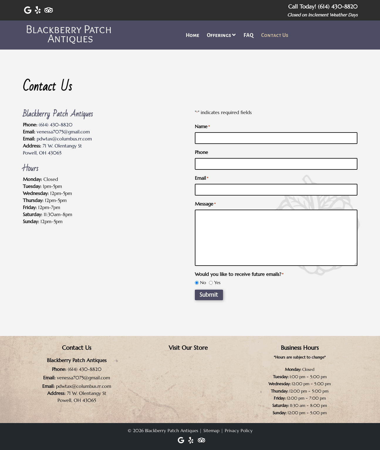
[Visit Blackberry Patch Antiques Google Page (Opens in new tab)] (27, 10)
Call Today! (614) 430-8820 (322, 6)
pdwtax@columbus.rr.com (64, 139)
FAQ (248, 35)
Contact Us (274, 35)
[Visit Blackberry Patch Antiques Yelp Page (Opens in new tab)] (38, 10)
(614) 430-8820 (55, 125)
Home (192, 35)
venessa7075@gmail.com (63, 132)
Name (202, 126)
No (203, 282)
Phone (201, 152)
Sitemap (211, 430)
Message (205, 204)
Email (201, 178)
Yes (217, 282)
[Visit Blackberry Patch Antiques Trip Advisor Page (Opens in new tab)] (48, 10)
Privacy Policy (239, 430)
